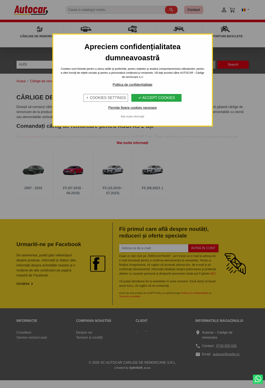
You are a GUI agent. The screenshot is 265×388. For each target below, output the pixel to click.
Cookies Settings (106, 98)
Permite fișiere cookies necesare (132, 107)
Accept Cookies (156, 98)
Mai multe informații (132, 116)
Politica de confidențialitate (132, 84)
